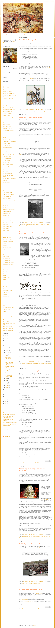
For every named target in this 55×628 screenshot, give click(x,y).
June (6, 378)
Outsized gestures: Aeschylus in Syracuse (32, 544)
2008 (6, 399)
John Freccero (33, 224)
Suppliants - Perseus (6, 309)
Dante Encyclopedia (6, 166)
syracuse (38, 583)
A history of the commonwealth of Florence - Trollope (9, 87)
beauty (31, 363)
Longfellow (37, 63)
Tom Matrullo (7, 436)
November (8, 348)
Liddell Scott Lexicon (7, 247)
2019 (6, 338)
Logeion (4, 254)
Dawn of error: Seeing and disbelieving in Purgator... (9, 363)
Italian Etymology (6, 230)
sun (22, 364)
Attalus (4, 122)
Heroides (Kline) (6, 203)
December (7, 347)
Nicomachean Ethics (6, 260)
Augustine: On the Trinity (7, 128)
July (6, 355)
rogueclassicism (6, 292)
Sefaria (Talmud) (6, 296)
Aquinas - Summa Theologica (8, 117)
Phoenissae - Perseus (6, 284)
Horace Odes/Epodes (7, 217)
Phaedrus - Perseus (6, 277)
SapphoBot (5, 294)
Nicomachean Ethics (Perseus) (8, 262)
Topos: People (5, 319)
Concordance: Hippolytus (7, 158)
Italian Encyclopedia (6, 228)
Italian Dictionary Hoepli (7, 226)
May (6, 380)
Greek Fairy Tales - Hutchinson (8, 194)
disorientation (37, 536)
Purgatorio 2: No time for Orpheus (30, 371)
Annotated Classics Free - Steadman (9, 107)
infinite (29, 224)
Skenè (4, 305)
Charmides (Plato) (6, 143)
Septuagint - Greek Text (7, 298)
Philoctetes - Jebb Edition (7, 281)
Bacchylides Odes (6, 132)
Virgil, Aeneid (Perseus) (7, 326)
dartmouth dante (43, 608)
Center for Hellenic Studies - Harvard (9, 141)
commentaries (35, 608)
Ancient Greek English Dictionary (9, 93)
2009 (6, 398)
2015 (6, 345)
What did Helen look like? (7, 410)
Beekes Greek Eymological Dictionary (10, 134)
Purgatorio (45, 111)
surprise (24, 537)
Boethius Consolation (7, 139)
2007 (6, 401)
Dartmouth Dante (39, 593)
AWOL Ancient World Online (8, 130)
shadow (20, 364)
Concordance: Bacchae (7, 156)
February (7, 385)
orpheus (31, 462)
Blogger (34, 625)
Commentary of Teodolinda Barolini (9, 152)
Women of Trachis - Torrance (8, 330)
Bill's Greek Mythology (7, 137)
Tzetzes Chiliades (6, 321)
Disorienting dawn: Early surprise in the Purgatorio (9, 370)
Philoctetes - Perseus (6, 283)
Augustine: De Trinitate (7, 126)
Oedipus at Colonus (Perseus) (8, 264)
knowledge (45, 363)
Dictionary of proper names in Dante (9, 178)
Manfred (48, 67)
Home (36, 614)
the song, (44, 418)
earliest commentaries (24, 599)
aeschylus (23, 583)
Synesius (4, 311)
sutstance (25, 364)
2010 (6, 396)
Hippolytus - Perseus (6, 207)
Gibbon (4, 190)
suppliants (35, 583)
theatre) (34, 333)
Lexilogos (5, 245)
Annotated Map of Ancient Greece (9, 109)
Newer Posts (22, 614)
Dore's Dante (5, 184)
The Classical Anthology (7, 316)
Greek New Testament (7, 198)
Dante (30, 111)
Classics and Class (6, 149)
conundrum (30, 536)
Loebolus (4, 252)
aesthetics (23, 224)
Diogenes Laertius (6, 182)
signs (48, 224)
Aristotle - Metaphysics (7, 120)
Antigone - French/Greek (7, 113)
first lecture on (45, 499)
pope (42, 111)
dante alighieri (37, 363)
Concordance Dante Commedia (8, 154)
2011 (5, 394)
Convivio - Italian (6, 162)
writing (26, 225)
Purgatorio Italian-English (7, 290)
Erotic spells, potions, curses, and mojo (10, 422)
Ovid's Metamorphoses (7, 267)
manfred (33, 111)
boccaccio (27, 608)
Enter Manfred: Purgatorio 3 (28, 40)
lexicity (4, 243)
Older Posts (49, 614)
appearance (28, 363)
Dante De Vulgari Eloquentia (8, 164)
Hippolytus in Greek (6, 213)
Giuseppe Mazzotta (43, 536)
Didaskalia (5, 180)
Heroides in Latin (6, 205)
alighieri (23, 608)
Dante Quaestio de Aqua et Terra (9, 169)
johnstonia (5, 234)
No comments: (40, 109)
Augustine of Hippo (6, 124)
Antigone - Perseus (6, 115)
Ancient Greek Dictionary (7, 91)
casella (23, 462)
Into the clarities (6, 224)
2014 (6, 389)
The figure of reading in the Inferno (9, 412)
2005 (6, 405)
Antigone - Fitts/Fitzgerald (7, 111)
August (7, 354)
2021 (6, 335)
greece (30, 583)
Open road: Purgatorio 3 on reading (30, 117)
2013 (6, 391)
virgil (24, 225)
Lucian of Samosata (6, 258)
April (7, 382)
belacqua (23, 536)
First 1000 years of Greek (7, 188)
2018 (6, 340)
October (7, 350)
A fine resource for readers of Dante (30, 589)
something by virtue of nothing (8, 307)
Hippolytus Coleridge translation (9, 209)
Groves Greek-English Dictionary (9, 200)
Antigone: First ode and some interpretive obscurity (8, 417)
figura (42, 363)
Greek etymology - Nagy (7, 192)
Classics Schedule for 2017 (8, 427)
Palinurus (31, 78)
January (7, 387)
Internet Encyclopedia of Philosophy (9, 222)
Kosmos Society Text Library (8, 239)
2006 (6, 403)
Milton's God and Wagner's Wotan (9, 414)
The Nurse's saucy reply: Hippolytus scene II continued (9, 425)
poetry (34, 462)
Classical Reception (6, 145)
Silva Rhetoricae (6, 303)
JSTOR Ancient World (7, 237)
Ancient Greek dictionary (7, 75)
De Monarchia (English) (7, 173)
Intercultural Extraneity (7, 220)
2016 (6, 343)
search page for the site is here (28, 601)
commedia (27, 111)
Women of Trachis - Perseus (8, 328)
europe (27, 583)
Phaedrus (4, 275)
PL (3, 288)
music (28, 462)
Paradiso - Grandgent (7, 269)
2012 (6, 392)
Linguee (4, 249)
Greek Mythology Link (7, 196)
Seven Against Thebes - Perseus (8, 301)
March (7, 383)
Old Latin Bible (6, 266)
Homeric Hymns (6, 215)
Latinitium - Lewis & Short (8, 241)
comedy (23, 111)
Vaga (20, 277)
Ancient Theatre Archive (7, 105)
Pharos (4, 279)
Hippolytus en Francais (7, 211)
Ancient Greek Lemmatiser (8, 100)
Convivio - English (6, 160)
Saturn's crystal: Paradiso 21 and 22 (9, 430)
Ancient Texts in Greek (7, 103)
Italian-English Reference (7, 232)
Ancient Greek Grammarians (8, 98)
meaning (37, 224)
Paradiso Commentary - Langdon (9, 271)
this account (41, 547)
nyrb (32, 583)
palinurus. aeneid (38, 111)
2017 (6, 342)
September (8, 352)
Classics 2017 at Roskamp (7, 147)
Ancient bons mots (6, 89)
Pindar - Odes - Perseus (7, 286)
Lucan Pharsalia (6, 256)
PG (3, 273)
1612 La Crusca (6, 84)
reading (45, 224)
